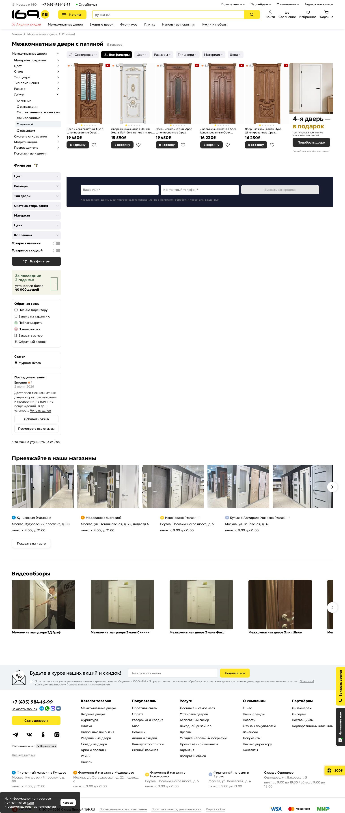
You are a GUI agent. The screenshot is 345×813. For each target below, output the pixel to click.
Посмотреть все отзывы (36, 429)
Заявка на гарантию (34, 316)
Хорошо (68, 802)
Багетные (24, 101)
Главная (17, 34)
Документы (251, 738)
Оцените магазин (23, 755)
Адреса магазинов (319, 4)
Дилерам (299, 714)
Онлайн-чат (88, 4)
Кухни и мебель (214, 24)
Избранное (308, 14)
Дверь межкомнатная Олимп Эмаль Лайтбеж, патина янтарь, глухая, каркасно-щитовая (132, 130)
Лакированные (28, 118)
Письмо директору (33, 310)
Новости (249, 720)
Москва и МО (26, 4)
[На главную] (30, 14)
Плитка (149, 24)
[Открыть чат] (340, 727)
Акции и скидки (28, 24)
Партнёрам (259, 4)
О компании (286, 4)
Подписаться (235, 673)
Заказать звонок (24, 709)
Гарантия (187, 750)
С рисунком (26, 131)
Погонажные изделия (30, 153)
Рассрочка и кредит (147, 720)
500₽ (338, 770)
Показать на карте (31, 543)
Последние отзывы (29, 377)
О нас (247, 708)
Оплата (138, 714)
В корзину (78, 145)
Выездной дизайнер (195, 726)
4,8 (73, 65)
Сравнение (287, 14)
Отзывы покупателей (259, 726)
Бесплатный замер (194, 720)
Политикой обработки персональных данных (189, 199)
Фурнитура (129, 24)
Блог (135, 726)
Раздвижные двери (96, 738)
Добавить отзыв (36, 419)
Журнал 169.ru (30, 363)
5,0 (118, 65)
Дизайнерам (302, 708)
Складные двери (94, 744)
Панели (87, 762)
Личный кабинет (145, 750)
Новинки (139, 732)
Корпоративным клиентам (312, 726)
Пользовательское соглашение (123, 809)
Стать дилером (36, 721)
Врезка (185, 732)
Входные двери (102, 24)
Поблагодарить (30, 323)
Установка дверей (194, 714)
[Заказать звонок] (340, 686)
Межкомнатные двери (65, 24)
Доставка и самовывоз (197, 708)
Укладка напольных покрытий (203, 738)
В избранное (94, 145)
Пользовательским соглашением (88, 684)
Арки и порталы (93, 750)
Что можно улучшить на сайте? (36, 442)
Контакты (250, 750)
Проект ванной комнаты (199, 744)
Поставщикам (302, 720)
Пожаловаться (30, 329)
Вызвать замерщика (280, 190)
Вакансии (250, 732)
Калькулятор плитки (148, 744)
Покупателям (231, 4)
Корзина (326, 14)
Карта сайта (215, 809)
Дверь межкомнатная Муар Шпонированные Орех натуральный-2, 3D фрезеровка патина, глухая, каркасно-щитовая (266, 130)
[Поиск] (252, 15)
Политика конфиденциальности (176, 809)
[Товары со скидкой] (56, 250)
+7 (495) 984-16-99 (56, 4)
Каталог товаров (96, 701)
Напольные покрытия (179, 24)
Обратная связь (144, 708)
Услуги (186, 701)
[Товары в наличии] (56, 243)
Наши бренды (254, 714)
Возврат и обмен (193, 756)
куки (30, 802)
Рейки (86, 756)
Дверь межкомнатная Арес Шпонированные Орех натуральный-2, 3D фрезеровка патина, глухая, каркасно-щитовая (221, 130)
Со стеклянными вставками (38, 112)
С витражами (27, 107)
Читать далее (40, 410)
